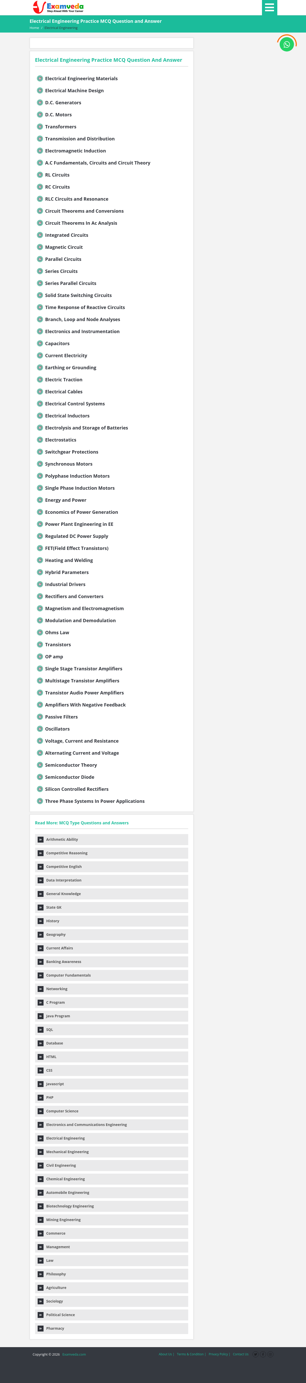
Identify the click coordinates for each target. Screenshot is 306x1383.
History (48, 920)
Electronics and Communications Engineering (82, 1124)
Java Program (54, 1015)
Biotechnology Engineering (66, 1206)
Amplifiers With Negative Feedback (81, 705)
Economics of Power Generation (77, 512)
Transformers (56, 127)
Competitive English (60, 866)
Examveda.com (73, 1354)
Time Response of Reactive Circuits (80, 307)
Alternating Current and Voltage (77, 753)
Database (50, 1043)
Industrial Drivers (61, 584)
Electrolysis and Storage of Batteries (82, 428)
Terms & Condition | (191, 1354)
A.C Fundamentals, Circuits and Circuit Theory (93, 163)
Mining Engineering (59, 1219)
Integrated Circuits (62, 235)
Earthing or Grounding (66, 367)
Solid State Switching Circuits (74, 295)
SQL (45, 1029)
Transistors (53, 644)
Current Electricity (61, 355)
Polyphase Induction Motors (73, 476)
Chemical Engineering (61, 1178)
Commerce (52, 1233)
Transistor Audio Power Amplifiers (80, 693)
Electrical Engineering (61, 1138)
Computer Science (58, 1111)
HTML (47, 1056)
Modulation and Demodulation (76, 620)
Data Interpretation (60, 880)
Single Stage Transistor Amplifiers (79, 668)
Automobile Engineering (63, 1192)
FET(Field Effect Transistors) (72, 548)
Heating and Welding (64, 560)
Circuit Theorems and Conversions (80, 211)
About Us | (166, 1354)
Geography (52, 934)
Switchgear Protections (67, 452)
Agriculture (52, 1287)
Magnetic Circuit (59, 247)
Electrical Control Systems (70, 404)
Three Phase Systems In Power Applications (90, 801)
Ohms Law (52, 632)
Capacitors (53, 343)
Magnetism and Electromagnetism (80, 608)
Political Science (56, 1314)
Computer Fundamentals (64, 975)
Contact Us (241, 1354)
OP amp (49, 656)
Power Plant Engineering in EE (74, 524)
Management (54, 1246)
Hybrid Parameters (62, 572)
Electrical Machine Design (70, 90)
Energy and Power (61, 500)
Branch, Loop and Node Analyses (78, 319)
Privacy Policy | (219, 1354)
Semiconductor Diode (65, 777)
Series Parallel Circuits (66, 283)
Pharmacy (51, 1328)
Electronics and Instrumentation (78, 331)
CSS (45, 1070)
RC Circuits (53, 187)
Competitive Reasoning (63, 853)
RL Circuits (53, 175)
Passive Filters (57, 717)
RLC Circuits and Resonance (72, 199)
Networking (53, 988)
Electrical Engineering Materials (77, 78)
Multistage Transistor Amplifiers (78, 681)
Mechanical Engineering (63, 1151)
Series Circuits (57, 271)
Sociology (50, 1301)
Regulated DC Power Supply (72, 536)
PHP (46, 1097)
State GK (50, 907)
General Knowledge (59, 893)
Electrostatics (56, 440)
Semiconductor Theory (66, 765)
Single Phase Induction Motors (75, 488)
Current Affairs (55, 948)
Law (46, 1260)
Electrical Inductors (63, 416)
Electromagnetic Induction (71, 151)
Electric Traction (59, 379)
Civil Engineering (57, 1165)
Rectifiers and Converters (69, 596)
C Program (51, 1002)
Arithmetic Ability (58, 839)
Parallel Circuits (58, 259)
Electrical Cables (59, 391)
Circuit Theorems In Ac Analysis (76, 223)
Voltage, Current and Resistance (77, 741)
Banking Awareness (59, 961)
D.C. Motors (54, 114)
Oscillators (53, 729)
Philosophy (52, 1274)
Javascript (51, 1083)
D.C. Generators (58, 102)
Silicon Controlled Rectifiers (72, 789)
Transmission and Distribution (75, 139)
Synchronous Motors (64, 464)
